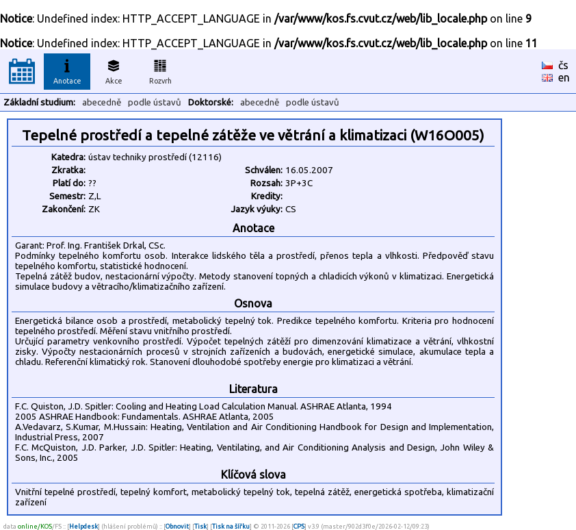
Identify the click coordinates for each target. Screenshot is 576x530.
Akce (114, 70)
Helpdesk (83, 526)
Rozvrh (160, 70)
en (564, 77)
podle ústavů (154, 102)
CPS (298, 526)
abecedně (101, 102)
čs (563, 65)
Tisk (200, 526)
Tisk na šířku (231, 526)
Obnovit (177, 526)
